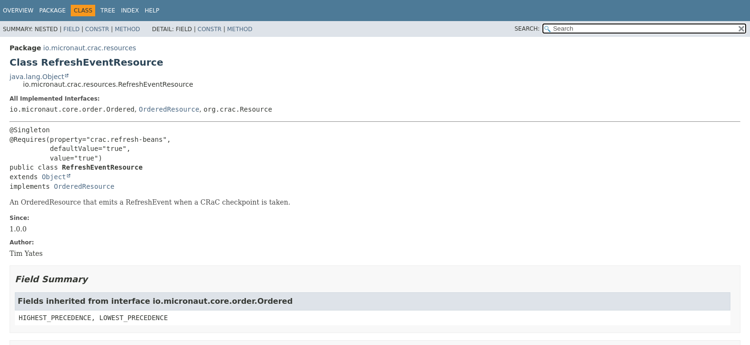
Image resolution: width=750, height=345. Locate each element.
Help (152, 10)
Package (52, 10)
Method (127, 29)
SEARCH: (527, 28)
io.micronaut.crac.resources (89, 48)
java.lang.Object (37, 76)
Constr (97, 29)
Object (54, 177)
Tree (107, 10)
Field (71, 29)
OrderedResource (169, 109)
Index (130, 10)
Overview (18, 10)
